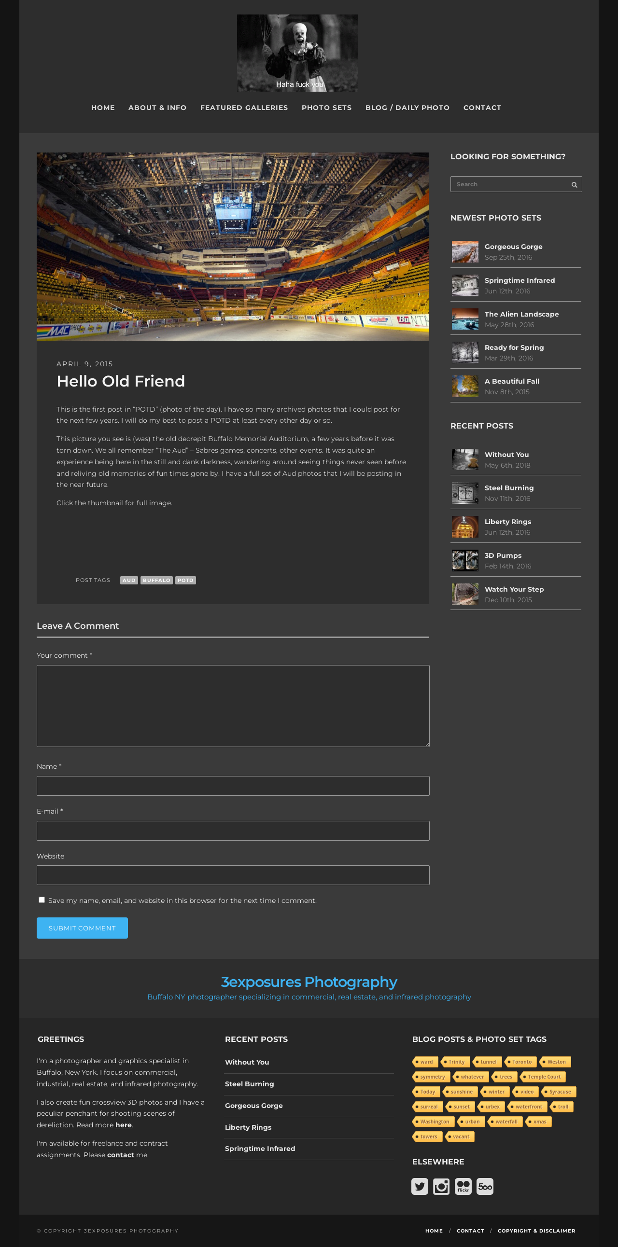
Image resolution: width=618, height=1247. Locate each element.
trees (506, 1076)
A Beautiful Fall (512, 381)
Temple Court (544, 1076)
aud (129, 580)
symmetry (433, 1076)
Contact (483, 107)
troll (563, 1106)
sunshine (462, 1091)
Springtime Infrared (520, 280)
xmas (540, 1121)
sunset (462, 1106)
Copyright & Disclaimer (537, 1231)
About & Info (157, 107)
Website (50, 856)
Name (49, 766)
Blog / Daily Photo (407, 107)
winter (497, 1091)
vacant (461, 1136)
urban (472, 1121)
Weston (557, 1061)
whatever (472, 1076)
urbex (493, 1106)
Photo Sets (327, 107)
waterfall (507, 1121)
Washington (435, 1121)
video (527, 1091)
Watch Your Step (514, 589)
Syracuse (560, 1091)
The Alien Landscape (522, 314)
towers (429, 1136)
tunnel (489, 1061)
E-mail (50, 811)
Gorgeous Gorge (514, 246)
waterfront (529, 1106)
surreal (429, 1106)
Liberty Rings (508, 521)
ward (427, 1061)
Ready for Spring (514, 347)
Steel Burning (509, 488)
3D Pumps (503, 555)
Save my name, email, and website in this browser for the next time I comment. (182, 900)
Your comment (64, 655)
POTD (186, 580)
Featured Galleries (244, 107)
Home (103, 107)
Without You (507, 454)
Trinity (457, 1061)
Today (428, 1091)
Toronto (522, 1061)
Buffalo (156, 580)
